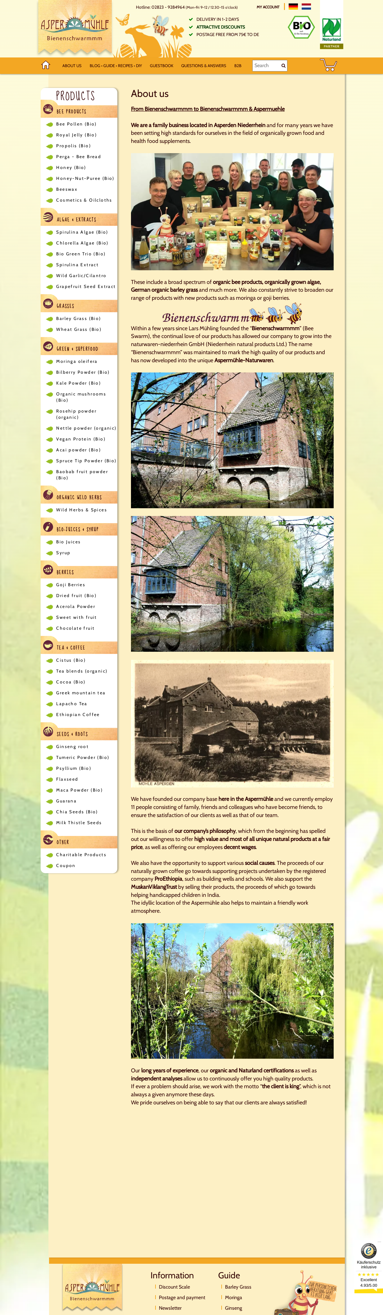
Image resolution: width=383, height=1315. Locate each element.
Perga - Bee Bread (78, 156)
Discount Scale (174, 1287)
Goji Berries (70, 584)
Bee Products (64, 110)
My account (268, 7)
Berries (58, 571)
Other (56, 841)
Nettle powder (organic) (86, 428)
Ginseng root (72, 746)
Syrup (63, 552)
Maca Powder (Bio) (79, 790)
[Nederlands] (306, 6)
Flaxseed (67, 779)
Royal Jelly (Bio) (76, 135)
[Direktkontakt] (303, 1301)
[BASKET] (328, 66)
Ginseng (233, 1308)
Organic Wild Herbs (72, 496)
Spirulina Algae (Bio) (82, 232)
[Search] (269, 65)
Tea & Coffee (64, 646)
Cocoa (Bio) (70, 682)
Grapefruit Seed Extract (86, 286)
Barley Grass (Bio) (78, 318)
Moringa (233, 1297)
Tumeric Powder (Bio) (82, 757)
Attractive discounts (220, 27)
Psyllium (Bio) (73, 768)
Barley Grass (238, 1287)
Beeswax (67, 189)
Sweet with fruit (76, 617)
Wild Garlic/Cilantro (81, 275)
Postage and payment (182, 1297)
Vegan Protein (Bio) (81, 439)
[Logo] (75, 28)
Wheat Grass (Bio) (78, 329)
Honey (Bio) (71, 167)
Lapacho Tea (71, 703)
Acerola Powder (75, 606)
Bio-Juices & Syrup (71, 528)
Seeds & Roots (65, 733)
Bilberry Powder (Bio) (83, 372)
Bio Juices (68, 542)
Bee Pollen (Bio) (76, 124)
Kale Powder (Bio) (78, 383)
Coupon (65, 865)
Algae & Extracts (69, 218)
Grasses (58, 305)
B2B (237, 65)
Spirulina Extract (77, 264)
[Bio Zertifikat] (301, 27)
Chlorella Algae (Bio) (82, 243)
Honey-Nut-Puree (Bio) (85, 178)
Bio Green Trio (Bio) (81, 254)
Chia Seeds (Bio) (77, 812)
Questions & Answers (203, 65)
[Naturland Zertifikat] (331, 32)
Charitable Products (81, 854)
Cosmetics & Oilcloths (84, 200)
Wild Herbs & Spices (81, 510)
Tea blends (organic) (81, 671)
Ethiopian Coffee (78, 714)
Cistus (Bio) (71, 660)
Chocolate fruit (75, 628)
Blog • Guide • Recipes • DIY (116, 65)
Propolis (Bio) (73, 145)
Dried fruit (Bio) (76, 595)
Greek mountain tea (81, 693)
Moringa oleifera (76, 361)
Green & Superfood (70, 347)
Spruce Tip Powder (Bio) (86, 460)
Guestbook (161, 65)
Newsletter (170, 1308)
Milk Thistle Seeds (79, 822)
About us (72, 65)
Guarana (66, 801)
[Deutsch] (293, 6)
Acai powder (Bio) (78, 450)
